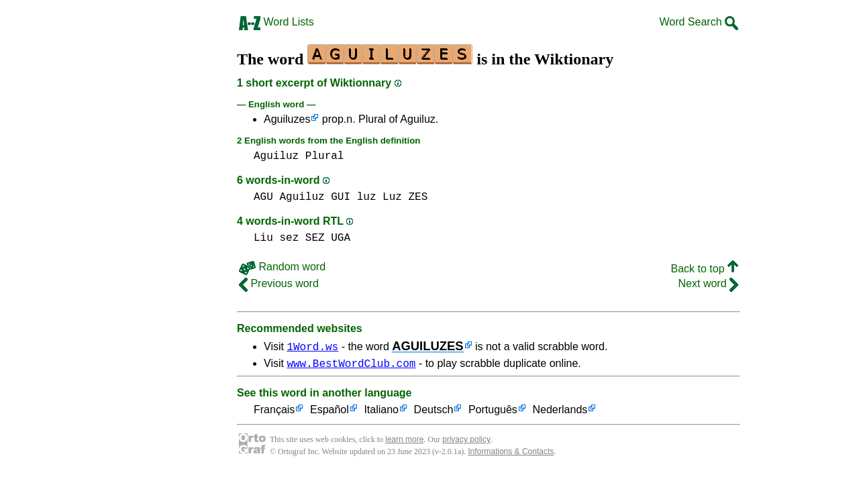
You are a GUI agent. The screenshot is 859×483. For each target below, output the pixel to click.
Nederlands (559, 412)
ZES (417, 197)
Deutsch (434, 412)
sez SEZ (301, 238)
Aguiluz (276, 156)
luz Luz (379, 197)
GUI (340, 197)
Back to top (705, 268)
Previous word (279, 283)
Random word (282, 266)
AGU (263, 197)
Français (274, 412)
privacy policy (466, 441)
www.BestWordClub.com (351, 365)
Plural (324, 156)
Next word (708, 283)
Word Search (698, 22)
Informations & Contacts (511, 453)
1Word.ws (312, 346)
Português (492, 412)
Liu (263, 238)
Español (329, 412)
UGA (340, 238)
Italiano (381, 412)
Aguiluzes (287, 119)
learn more (404, 441)
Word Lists (276, 22)
